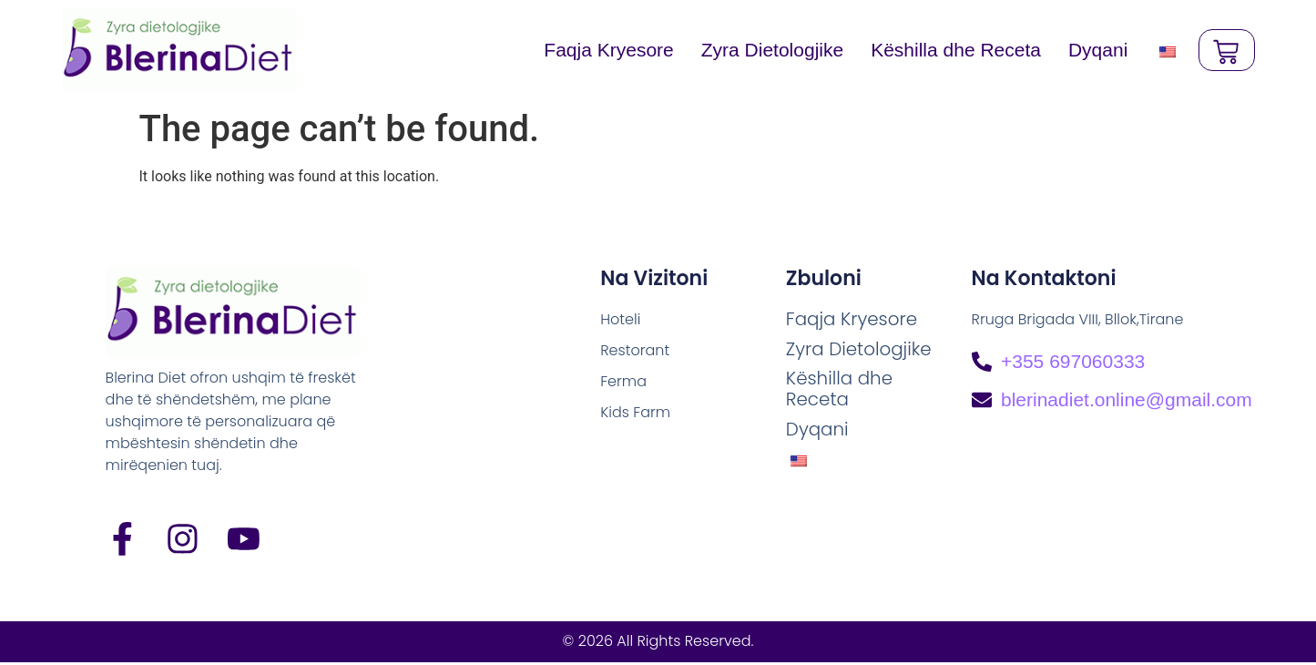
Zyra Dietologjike (768, 49)
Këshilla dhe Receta (951, 49)
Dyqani (1093, 49)
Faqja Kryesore (604, 49)
